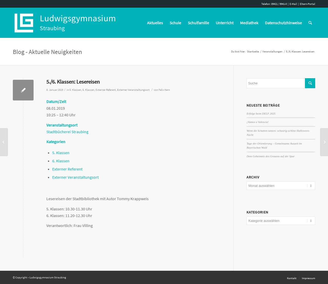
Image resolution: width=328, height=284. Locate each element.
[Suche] (310, 23)
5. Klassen (75, 90)
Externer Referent (106, 90)
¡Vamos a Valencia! (258, 121)
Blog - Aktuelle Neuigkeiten (47, 52)
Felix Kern (164, 90)
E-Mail (293, 4)
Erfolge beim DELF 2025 (261, 113)
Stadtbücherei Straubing (67, 131)
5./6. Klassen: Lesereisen (73, 81)
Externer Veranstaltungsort (133, 90)
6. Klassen (88, 90)
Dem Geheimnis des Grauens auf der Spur (270, 156)
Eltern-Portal (307, 4)
